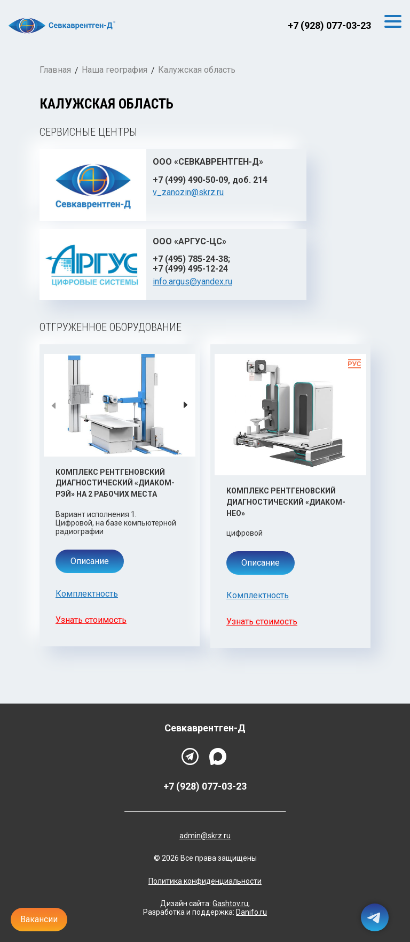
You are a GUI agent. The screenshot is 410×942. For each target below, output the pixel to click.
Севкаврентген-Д (205, 728)
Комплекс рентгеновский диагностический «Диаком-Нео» (285, 502)
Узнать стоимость (91, 620)
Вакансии (39, 919)
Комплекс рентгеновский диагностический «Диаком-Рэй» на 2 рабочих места (115, 483)
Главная (55, 70)
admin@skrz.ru (205, 835)
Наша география (114, 70)
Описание (89, 561)
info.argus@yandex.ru (192, 281)
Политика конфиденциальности (205, 881)
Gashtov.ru (230, 903)
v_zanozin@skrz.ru (188, 192)
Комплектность (87, 594)
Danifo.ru (251, 912)
